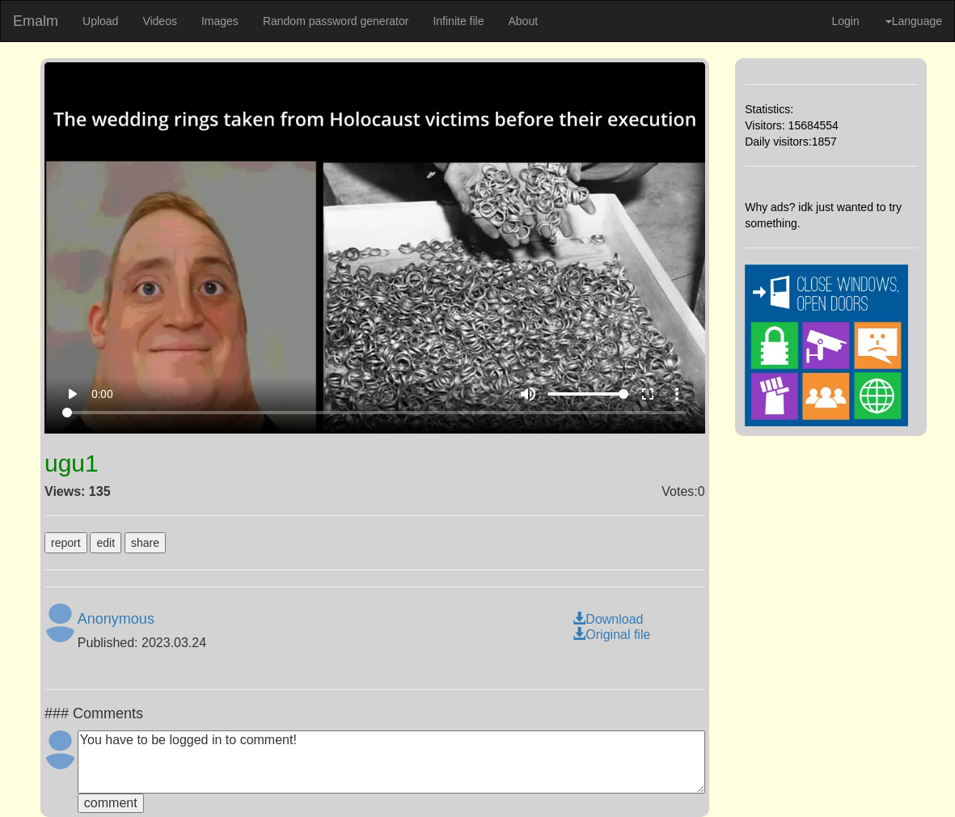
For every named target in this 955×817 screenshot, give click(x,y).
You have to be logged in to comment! (391, 762)
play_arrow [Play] (72, 394)
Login (845, 21)
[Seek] (374, 412)
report (66, 542)
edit (105, 542)
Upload (100, 21)
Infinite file (458, 21)
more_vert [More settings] (677, 394)
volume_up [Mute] (528, 394)
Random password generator (336, 21)
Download (608, 619)
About (523, 21)
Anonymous (116, 619)
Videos (159, 21)
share (145, 542)
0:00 (102, 393)
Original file (611, 634)
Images (220, 21)
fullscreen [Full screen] (647, 394)
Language (913, 21)
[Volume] (587, 394)
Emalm (35, 21)
